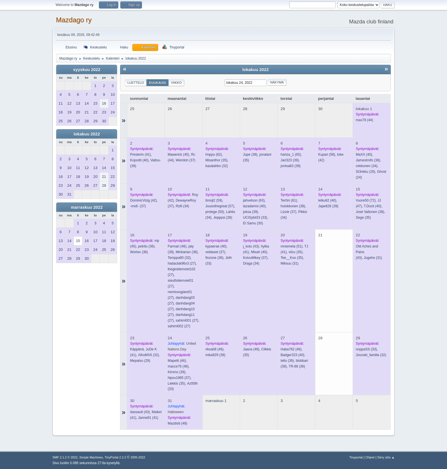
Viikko (176, 82)
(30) (253, 223)
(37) (185, 160)
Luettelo (135, 82)
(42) (143, 200)
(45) (178, 155)
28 (245, 109)
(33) (255, 218)
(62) (214, 155)
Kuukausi (157, 82)
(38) (250, 155)
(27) (182, 263)
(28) (223, 218)
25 (132, 109)
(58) (326, 155)
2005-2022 (138, 457)
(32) (217, 166)
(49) (251, 349)
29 (283, 109)
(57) (220, 206)
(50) (215, 212)
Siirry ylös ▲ (386, 457)
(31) (289, 263)
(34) (366, 166)
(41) (140, 155)
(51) (291, 246)
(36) (146, 246)
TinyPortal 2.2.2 (115, 457)
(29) (140, 361)
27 (208, 109)
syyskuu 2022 (86, 69)
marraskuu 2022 (87, 207)
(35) (216, 160)
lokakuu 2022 (87, 134)
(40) (139, 160)
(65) (291, 155)
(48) (177, 423)
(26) (365, 172)
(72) (366, 200)
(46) (177, 246)
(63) (254, 200)
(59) (214, 200)
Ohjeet (370, 457)
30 (320, 109)
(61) (289, 200)
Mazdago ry (74, 20)
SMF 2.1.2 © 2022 (65, 457)
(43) (251, 246)
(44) (364, 120)
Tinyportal (356, 457)
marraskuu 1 (216, 401)
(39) (290, 160)
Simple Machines (91, 457)
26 (170, 109)
